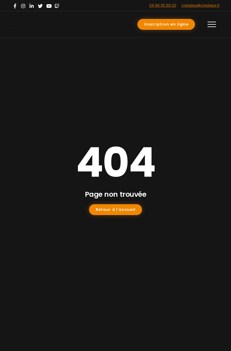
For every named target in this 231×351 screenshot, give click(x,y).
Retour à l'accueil (116, 209)
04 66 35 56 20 (162, 5)
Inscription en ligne (166, 24)
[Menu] (211, 24)
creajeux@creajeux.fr (200, 5)
